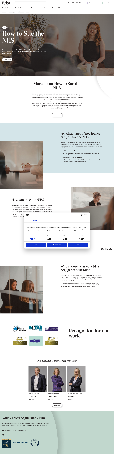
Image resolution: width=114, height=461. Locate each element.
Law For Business (20, 8)
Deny (36, 244)
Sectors (33, 8)
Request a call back (94, 3)
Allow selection (57, 244)
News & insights (56, 8)
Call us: (74, 3)
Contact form (108, 3)
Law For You (5, 8)
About (69, 8)
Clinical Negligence (23, 12)
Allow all (78, 244)
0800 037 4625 (8, 430)
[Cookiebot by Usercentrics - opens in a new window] (81, 215)
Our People (45, 8)
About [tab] (78, 220)
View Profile (31, 399)
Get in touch (7, 59)
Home (4, 12)
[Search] (30, 3)
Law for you (12, 12)
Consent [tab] (35, 220)
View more (57, 405)
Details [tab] (57, 220)
